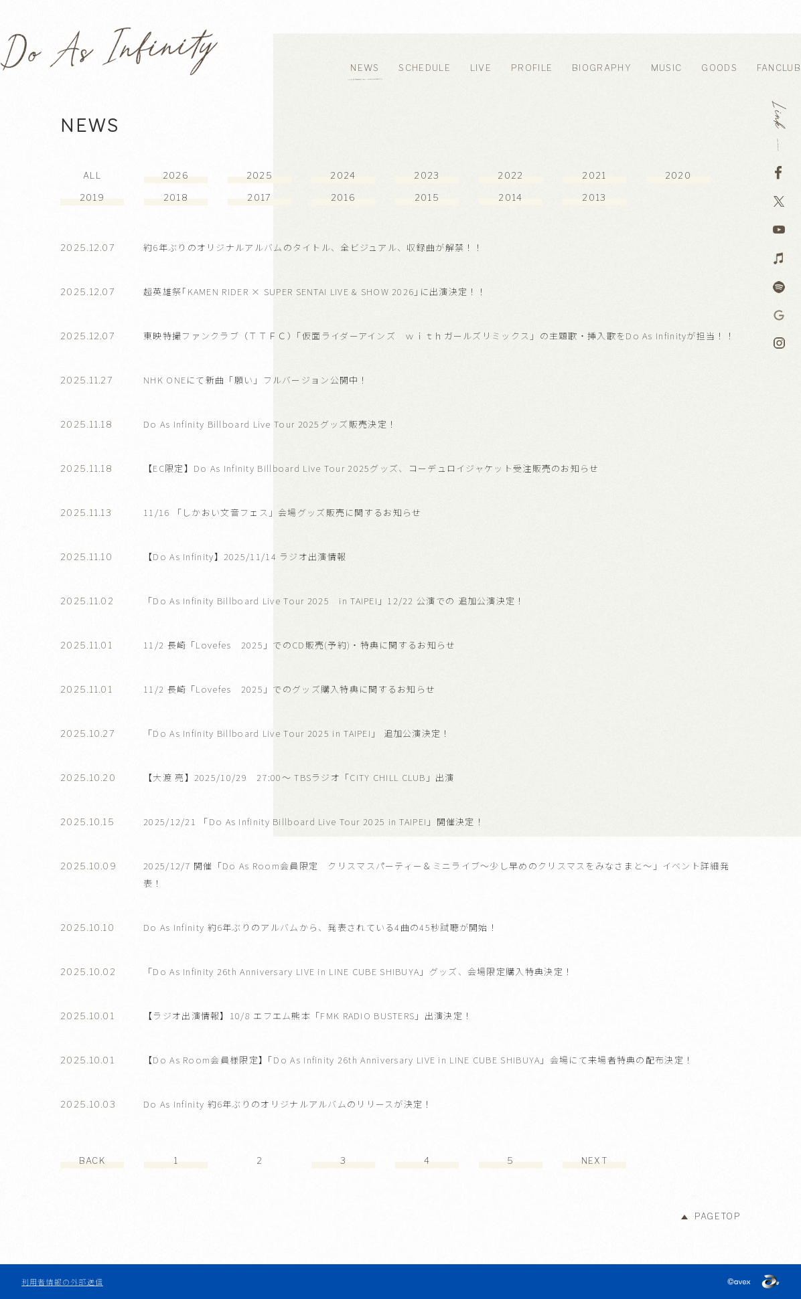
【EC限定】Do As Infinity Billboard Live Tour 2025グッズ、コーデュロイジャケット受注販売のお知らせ (371, 468)
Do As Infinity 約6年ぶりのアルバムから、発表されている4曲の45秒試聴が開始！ (320, 927)
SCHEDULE (424, 68)
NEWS (364, 68)
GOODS (719, 68)
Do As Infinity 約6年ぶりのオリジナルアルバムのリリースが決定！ (288, 1104)
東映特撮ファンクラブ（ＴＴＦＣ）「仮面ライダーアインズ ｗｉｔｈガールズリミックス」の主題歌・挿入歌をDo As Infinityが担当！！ (439, 335)
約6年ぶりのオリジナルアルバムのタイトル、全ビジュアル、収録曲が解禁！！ (313, 247)
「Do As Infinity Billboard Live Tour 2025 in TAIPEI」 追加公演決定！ (297, 733)
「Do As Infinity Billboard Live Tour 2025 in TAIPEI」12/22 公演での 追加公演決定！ (334, 600)
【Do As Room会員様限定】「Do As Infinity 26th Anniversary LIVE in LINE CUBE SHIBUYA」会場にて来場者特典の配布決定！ (418, 1059)
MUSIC (666, 68)
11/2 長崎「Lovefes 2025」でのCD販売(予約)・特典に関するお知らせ (299, 644)
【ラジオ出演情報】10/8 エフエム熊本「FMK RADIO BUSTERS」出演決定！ (307, 1015)
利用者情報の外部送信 (62, 1282)
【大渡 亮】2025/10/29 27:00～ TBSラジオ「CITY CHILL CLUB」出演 (299, 777)
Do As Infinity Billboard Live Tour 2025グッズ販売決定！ (269, 424)
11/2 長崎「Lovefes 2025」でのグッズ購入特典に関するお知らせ (289, 689)
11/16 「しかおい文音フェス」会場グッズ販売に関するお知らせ (282, 512)
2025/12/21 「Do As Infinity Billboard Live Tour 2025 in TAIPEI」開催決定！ (313, 821)
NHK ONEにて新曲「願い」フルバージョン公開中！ (255, 379)
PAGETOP (718, 1216)
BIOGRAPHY (602, 68)
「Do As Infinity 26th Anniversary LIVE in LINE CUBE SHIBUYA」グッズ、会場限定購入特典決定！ (358, 971)
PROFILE (532, 68)
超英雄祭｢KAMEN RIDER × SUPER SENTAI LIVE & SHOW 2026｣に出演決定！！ (315, 291)
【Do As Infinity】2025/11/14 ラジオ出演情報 (244, 556)
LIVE (481, 68)
